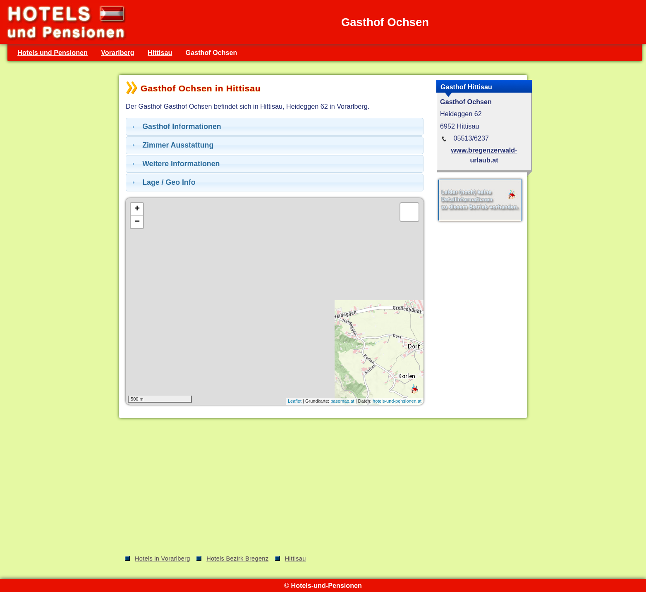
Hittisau (160, 52)
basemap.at (342, 401)
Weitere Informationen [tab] (175, 164)
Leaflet (294, 401)
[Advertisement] (323, 488)
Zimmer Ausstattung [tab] (171, 145)
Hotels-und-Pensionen (326, 585)
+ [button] (137, 209)
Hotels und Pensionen (52, 52)
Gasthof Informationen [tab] (175, 126)
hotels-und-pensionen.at (397, 401)
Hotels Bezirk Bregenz (237, 558)
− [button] (137, 222)
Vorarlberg (117, 52)
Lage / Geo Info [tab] (163, 182)
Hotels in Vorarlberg (162, 558)
